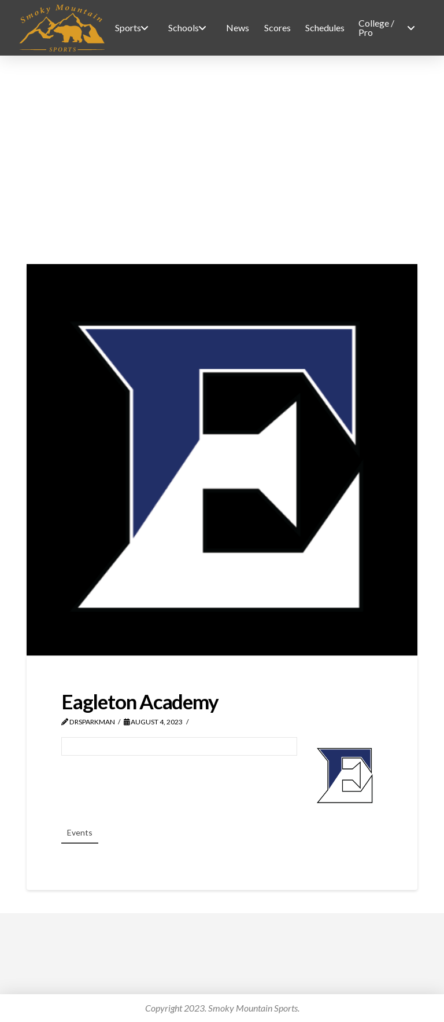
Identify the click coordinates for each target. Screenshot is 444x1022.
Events (79, 832)
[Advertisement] (222, 160)
